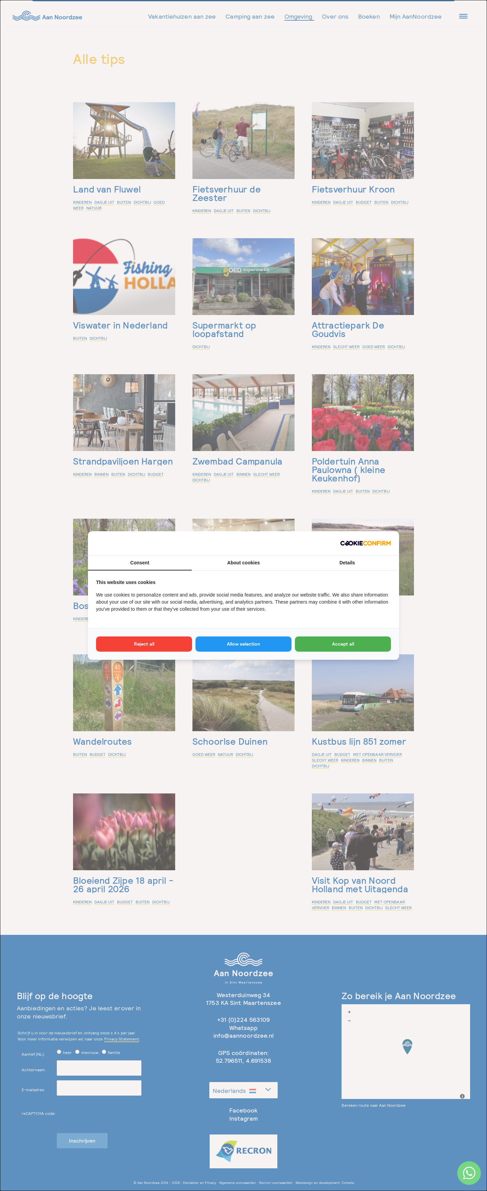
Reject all (144, 644)
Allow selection (243, 644)
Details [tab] (347, 562)
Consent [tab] (139, 562)
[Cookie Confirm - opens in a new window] (365, 543)
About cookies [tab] (243, 562)
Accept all (343, 644)
